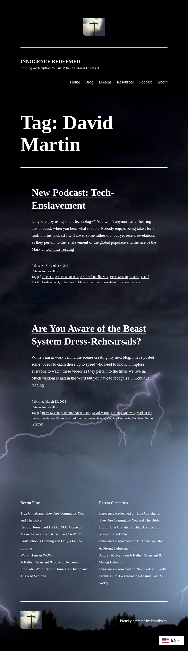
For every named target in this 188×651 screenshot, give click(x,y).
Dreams (105, 82)
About (162, 82)
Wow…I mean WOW (36, 555)
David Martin (101, 412)
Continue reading (59, 249)
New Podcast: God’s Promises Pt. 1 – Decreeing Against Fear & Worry (132, 576)
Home (75, 82)
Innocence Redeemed (50, 61)
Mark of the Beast (90, 282)
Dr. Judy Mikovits (123, 412)
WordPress (159, 621)
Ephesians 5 (68, 282)
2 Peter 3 (48, 276)
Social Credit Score (73, 418)
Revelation (110, 282)
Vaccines (138, 418)
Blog (89, 82)
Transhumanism (129, 282)
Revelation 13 (50, 418)
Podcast (145, 82)
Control (134, 276)
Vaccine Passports (118, 418)
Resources (125, 82)
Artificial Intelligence (94, 276)
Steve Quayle (96, 418)
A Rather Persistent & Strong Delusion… (50, 562)
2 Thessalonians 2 (67, 276)
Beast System (119, 276)
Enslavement (50, 282)
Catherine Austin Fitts (75, 412)
